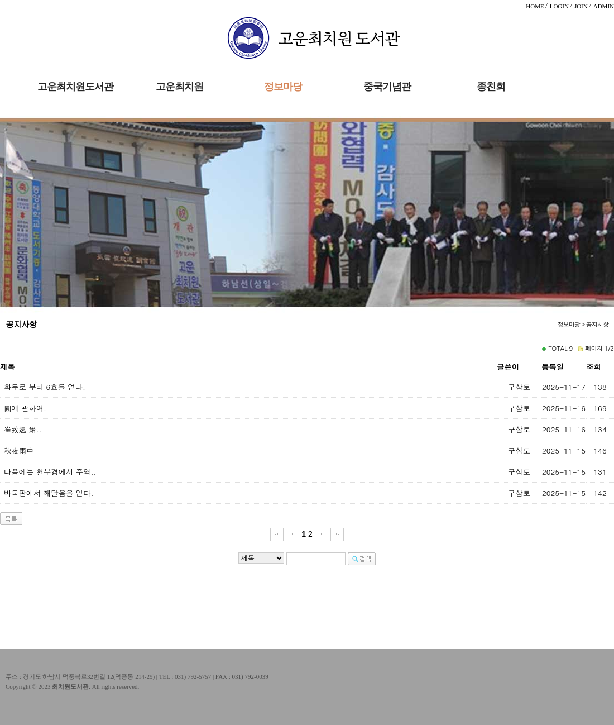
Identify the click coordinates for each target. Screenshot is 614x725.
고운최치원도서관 (75, 86)
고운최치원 (179, 86)
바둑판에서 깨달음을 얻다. (49, 493)
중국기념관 (387, 86)
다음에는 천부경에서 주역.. (50, 471)
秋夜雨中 (18, 450)
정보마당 (283, 86)
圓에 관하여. (25, 408)
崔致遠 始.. (23, 429)
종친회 (491, 86)
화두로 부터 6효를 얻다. (44, 386)
